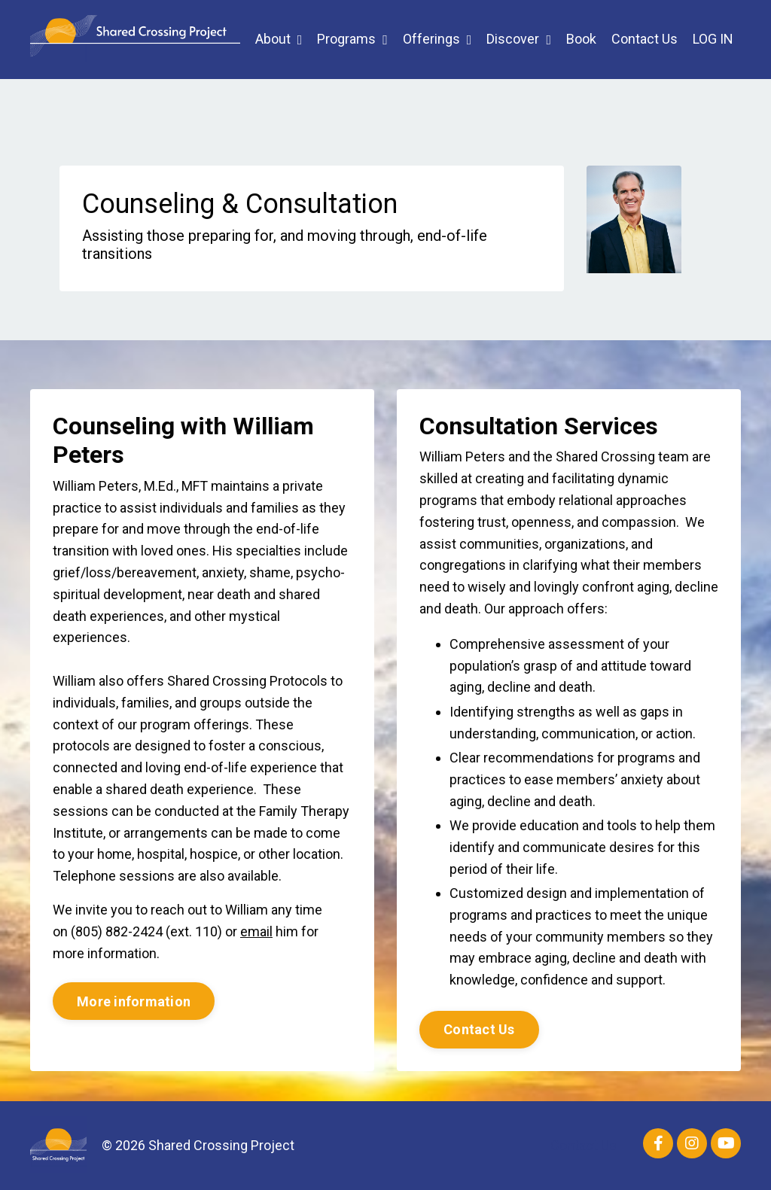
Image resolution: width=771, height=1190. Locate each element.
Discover (518, 39)
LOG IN (713, 39)
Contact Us (644, 39)
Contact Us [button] (479, 1029)
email (256, 931)
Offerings (437, 39)
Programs (352, 39)
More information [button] (133, 1001)
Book (581, 39)
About (279, 39)
